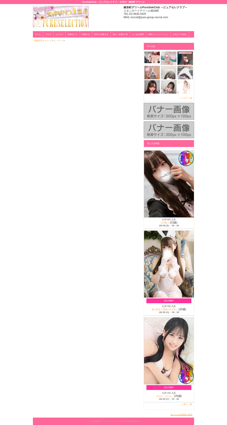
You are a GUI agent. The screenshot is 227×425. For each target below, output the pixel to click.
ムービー (59, 34)
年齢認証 (38, 40)
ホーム (38, 34)
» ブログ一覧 (185, 98)
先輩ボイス (73, 34)
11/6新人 (165, 222)
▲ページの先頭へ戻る (181, 414)
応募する (86, 34)
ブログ (48, 34)
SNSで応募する (101, 34)
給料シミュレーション (158, 34)
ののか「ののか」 (165, 396)
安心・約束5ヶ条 (120, 34)
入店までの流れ (180, 34)
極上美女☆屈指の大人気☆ (165, 309)
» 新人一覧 (187, 404)
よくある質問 (138, 34)
